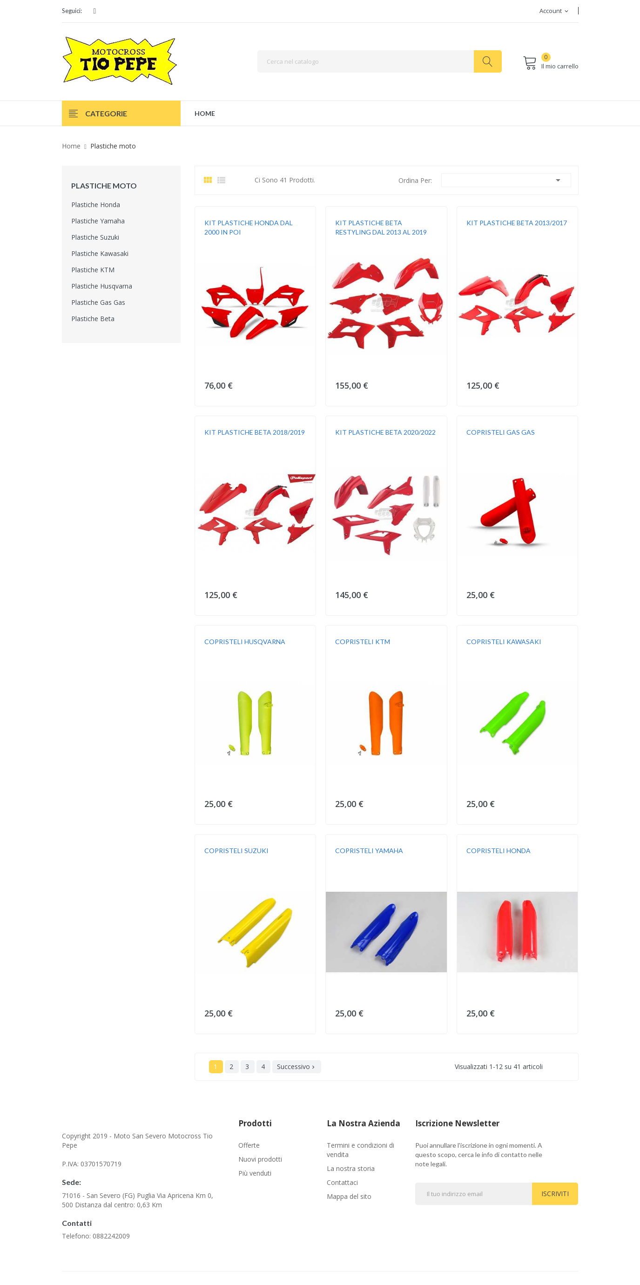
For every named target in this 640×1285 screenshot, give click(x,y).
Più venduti (254, 1173)
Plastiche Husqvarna (101, 286)
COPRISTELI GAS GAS (500, 432)
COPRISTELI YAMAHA (369, 850)
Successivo (297, 1066)
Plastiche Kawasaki (99, 253)
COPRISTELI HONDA (498, 850)
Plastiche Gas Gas (98, 302)
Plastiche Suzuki (95, 237)
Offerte (249, 1145)
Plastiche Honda (95, 204)
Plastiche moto (104, 185)
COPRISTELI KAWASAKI (503, 642)
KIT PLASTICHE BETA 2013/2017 (516, 223)
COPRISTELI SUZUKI (236, 850)
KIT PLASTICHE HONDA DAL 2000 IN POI (248, 227)
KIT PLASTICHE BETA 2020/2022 (385, 432)
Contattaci (342, 1182)
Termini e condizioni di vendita (360, 1150)
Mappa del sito (349, 1196)
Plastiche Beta (93, 318)
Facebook (95, 11)
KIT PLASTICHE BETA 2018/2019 (254, 432)
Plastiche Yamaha (98, 220)
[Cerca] (379, 61)
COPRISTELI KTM (362, 642)
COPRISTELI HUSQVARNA (244, 642)
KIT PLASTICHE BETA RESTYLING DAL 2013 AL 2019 (381, 227)
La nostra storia (351, 1168)
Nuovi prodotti (260, 1159)
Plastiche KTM (93, 269)
